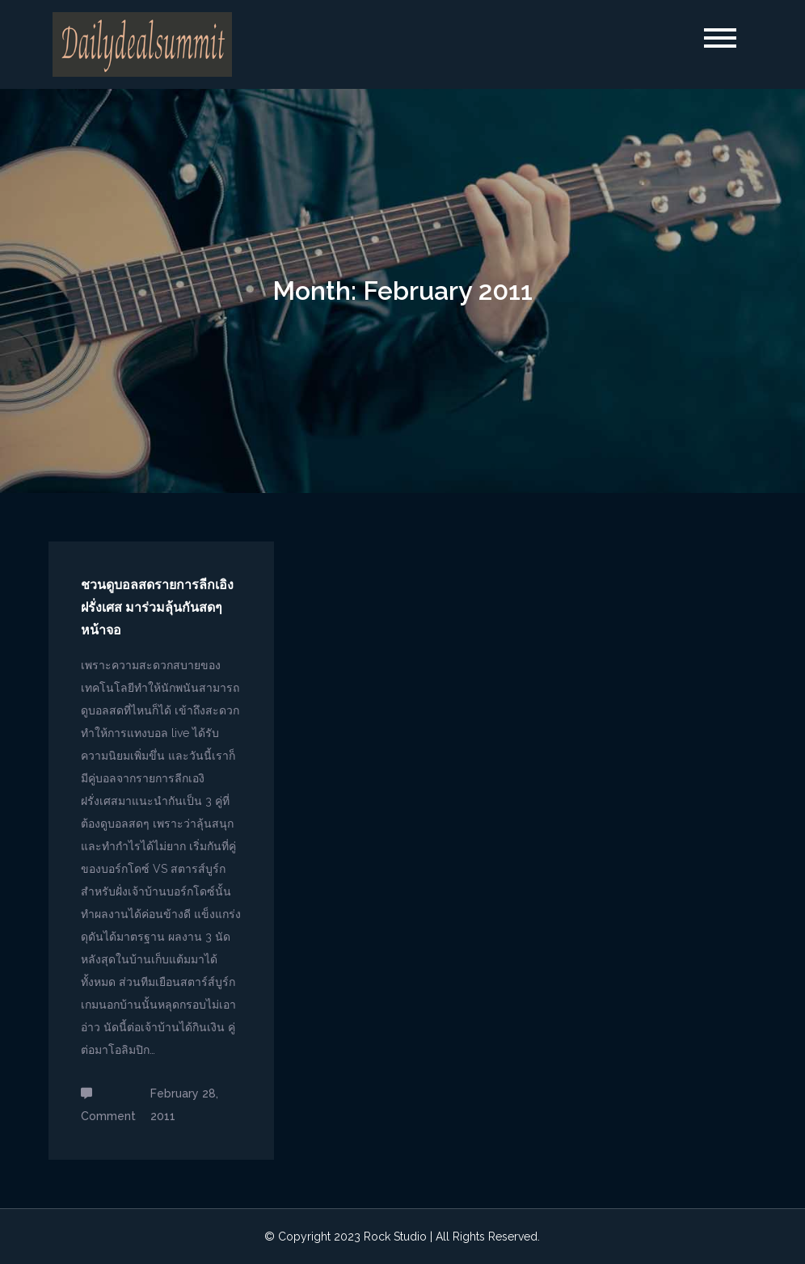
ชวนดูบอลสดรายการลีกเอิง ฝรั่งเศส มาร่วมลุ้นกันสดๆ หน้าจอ (157, 607)
